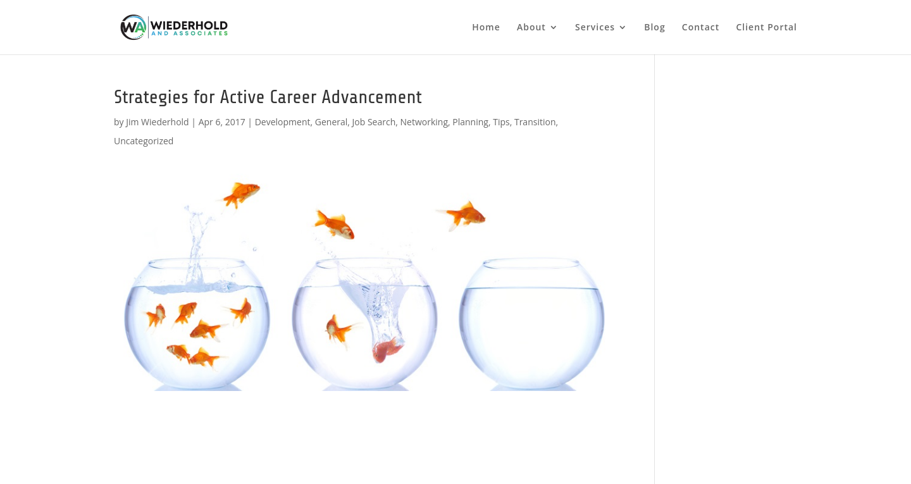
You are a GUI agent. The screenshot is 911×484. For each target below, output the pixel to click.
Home (486, 28)
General (331, 122)
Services (595, 28)
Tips (501, 122)
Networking (424, 122)
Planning (470, 122)
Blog (654, 28)
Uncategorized (143, 141)
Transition (535, 122)
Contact (700, 28)
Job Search (374, 122)
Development (283, 122)
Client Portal (766, 28)
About (531, 28)
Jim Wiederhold (157, 122)
